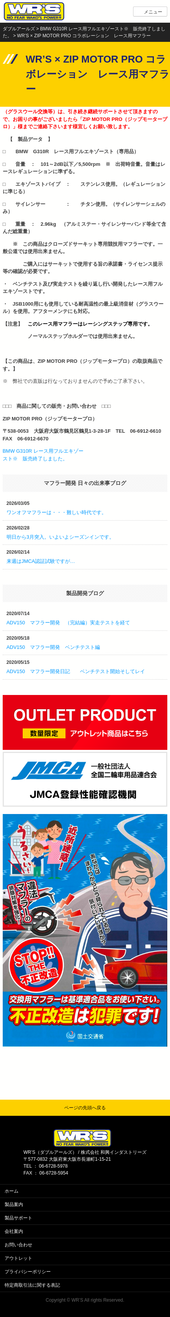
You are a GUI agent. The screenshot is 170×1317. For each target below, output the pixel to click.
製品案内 (14, 1204)
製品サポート (18, 1218)
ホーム (11, 1191)
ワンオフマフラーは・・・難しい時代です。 (57, 512)
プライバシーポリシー (28, 1271)
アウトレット (18, 1258)
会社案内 (14, 1231)
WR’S (77, 1300)
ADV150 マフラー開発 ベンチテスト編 (53, 647)
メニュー (153, 12)
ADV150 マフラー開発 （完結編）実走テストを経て (68, 622)
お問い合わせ (18, 1245)
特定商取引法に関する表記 (32, 1285)
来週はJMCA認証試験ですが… (41, 561)
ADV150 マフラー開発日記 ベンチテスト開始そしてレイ (76, 671)
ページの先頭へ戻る (85, 1107)
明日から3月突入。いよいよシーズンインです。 (60, 537)
